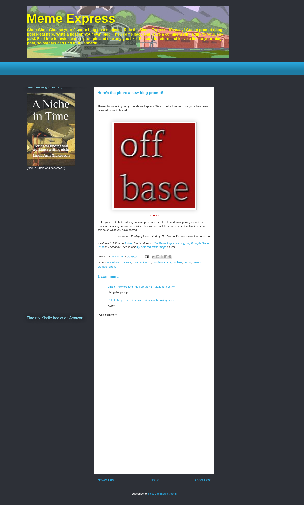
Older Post (203, 480)
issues (197, 262)
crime (167, 262)
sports (112, 266)
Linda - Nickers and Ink (123, 286)
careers (126, 262)
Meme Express (71, 18)
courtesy (158, 262)
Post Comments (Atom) (162, 493)
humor (187, 262)
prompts (102, 266)
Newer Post (106, 480)
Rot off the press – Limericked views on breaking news (141, 300)
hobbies (177, 262)
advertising (114, 262)
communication (142, 262)
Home (155, 480)
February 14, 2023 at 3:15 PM (157, 286)
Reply (111, 305)
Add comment (108, 314)
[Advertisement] (154, 444)
